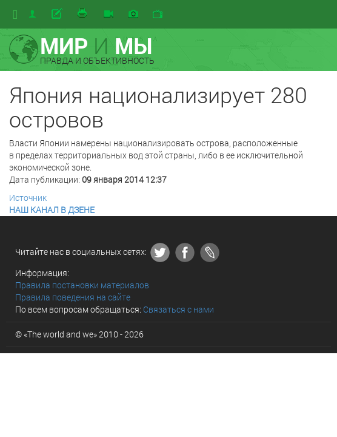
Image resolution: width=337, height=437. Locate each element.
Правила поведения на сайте (72, 297)
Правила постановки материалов (82, 285)
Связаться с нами (178, 309)
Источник (28, 197)
